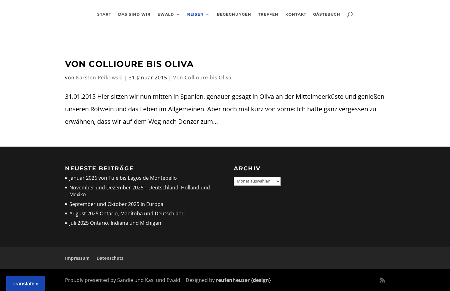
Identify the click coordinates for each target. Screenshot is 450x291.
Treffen (268, 14)
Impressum (77, 258)
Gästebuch (326, 14)
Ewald (166, 14)
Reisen (195, 14)
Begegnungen (234, 14)
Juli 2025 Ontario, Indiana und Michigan (115, 222)
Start (104, 14)
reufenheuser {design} (243, 280)
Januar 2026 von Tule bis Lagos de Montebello (123, 177)
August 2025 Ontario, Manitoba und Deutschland (127, 213)
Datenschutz (110, 258)
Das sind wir (134, 14)
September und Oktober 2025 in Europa (116, 204)
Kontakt (295, 14)
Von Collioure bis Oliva (129, 64)
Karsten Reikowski (99, 77)
